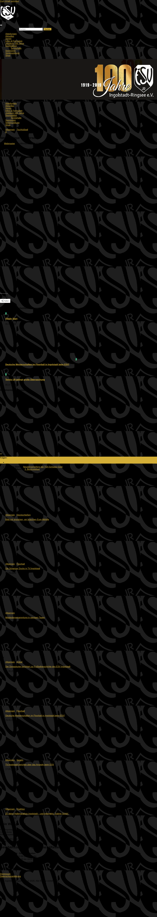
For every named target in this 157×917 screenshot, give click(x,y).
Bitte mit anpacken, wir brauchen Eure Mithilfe (27, 519)
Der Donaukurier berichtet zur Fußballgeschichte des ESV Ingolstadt (37, 666)
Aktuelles (9, 36)
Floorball (21, 564)
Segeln (20, 760)
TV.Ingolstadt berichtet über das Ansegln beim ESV (29, 764)
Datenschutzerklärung (10, 876)
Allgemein (10, 130)
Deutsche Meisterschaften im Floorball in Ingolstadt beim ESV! (37, 364)
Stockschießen (24, 515)
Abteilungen (11, 34)
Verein (8, 39)
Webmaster (9, 143)
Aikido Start (11, 319)
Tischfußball (22, 130)
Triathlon (20, 809)
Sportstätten (11, 46)
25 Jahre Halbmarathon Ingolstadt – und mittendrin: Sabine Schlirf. (37, 814)
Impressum (5, 874)
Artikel (19, 662)
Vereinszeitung (12, 53)
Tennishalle (16, 48)
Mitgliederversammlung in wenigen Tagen (25, 617)
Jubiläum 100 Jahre (14, 43)
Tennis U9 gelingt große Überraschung (25, 379)
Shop (7, 55)
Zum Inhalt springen (9, 1)
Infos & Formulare (13, 41)
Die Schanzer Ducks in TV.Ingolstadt (22, 568)
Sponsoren (10, 51)
